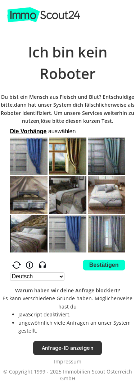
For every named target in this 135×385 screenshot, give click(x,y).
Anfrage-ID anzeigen (67, 348)
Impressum (67, 361)
